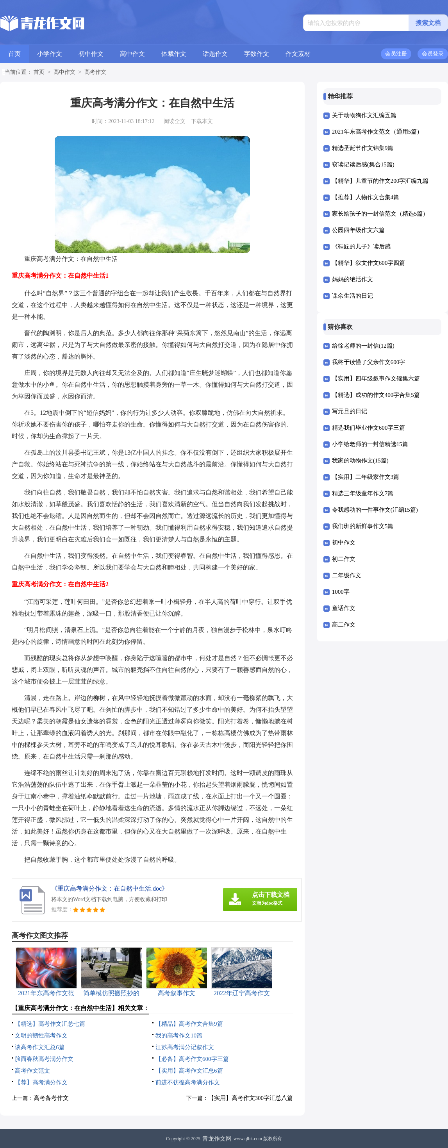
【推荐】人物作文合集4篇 (366, 197)
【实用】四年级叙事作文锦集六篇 (376, 378)
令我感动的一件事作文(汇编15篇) (375, 510)
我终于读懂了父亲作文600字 (368, 362)
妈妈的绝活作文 (352, 279)
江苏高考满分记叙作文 (184, 1047)
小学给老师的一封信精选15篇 (370, 444)
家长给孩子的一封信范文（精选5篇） (380, 214)
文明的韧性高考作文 (41, 1035)
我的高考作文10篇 (178, 1035)
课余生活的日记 (352, 296)
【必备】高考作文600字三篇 (192, 1059)
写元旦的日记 (349, 411)
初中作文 (91, 53)
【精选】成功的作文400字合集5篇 (376, 395)
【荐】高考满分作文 (41, 1082)
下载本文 (202, 121)
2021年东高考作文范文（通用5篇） (377, 132)
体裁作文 (173, 53)
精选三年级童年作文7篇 (363, 493)
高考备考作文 (51, 1098)
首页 (14, 53)
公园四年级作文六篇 (358, 230)
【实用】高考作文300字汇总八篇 (250, 1098)
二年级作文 (346, 575)
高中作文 (132, 53)
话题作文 (215, 53)
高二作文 (343, 624)
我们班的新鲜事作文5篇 (363, 526)
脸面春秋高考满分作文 (44, 1059)
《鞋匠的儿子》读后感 (361, 246)
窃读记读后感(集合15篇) (363, 164)
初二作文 (343, 559)
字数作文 (256, 53)
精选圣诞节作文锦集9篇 (363, 148)
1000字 (341, 592)
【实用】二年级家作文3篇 (366, 477)
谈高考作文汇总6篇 (40, 1047)
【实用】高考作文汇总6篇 (189, 1071)
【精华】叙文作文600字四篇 (368, 263)
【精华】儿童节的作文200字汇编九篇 (380, 181)
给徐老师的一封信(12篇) (363, 346)
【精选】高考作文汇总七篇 (50, 1024)
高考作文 (95, 72)
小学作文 (49, 53)
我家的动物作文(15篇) (360, 460)
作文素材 (298, 53)
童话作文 (343, 608)
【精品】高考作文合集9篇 (189, 1024)
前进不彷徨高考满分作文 (187, 1082)
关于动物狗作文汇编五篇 (364, 115)
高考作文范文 (32, 1071)
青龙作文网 (217, 1139)
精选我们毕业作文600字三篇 (368, 428)
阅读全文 (175, 121)
